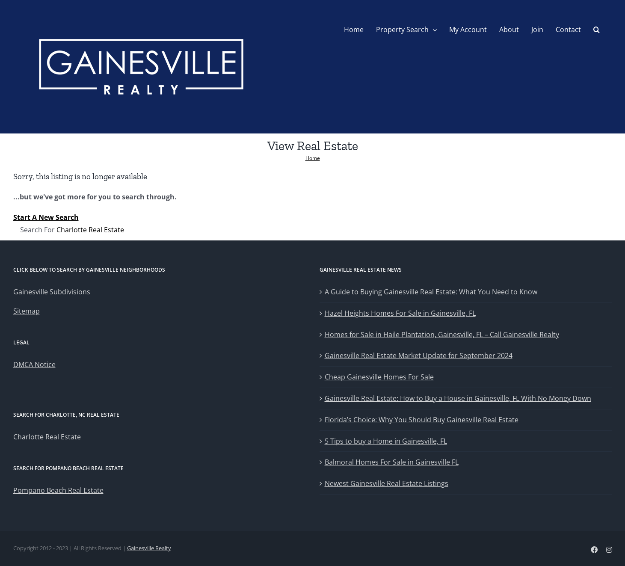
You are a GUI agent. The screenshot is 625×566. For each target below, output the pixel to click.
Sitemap (26, 311)
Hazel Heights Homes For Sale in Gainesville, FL (400, 313)
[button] (596, 29)
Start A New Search (46, 217)
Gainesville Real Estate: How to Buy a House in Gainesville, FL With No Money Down (458, 398)
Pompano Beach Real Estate (58, 490)
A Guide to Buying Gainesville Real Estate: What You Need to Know (431, 291)
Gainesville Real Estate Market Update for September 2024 (418, 355)
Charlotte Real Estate (90, 229)
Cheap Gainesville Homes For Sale (379, 377)
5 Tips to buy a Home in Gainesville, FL (386, 441)
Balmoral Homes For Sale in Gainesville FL (392, 462)
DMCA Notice (34, 364)
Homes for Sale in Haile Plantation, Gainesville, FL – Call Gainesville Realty (442, 334)
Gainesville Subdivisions (51, 291)
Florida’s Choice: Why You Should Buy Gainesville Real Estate (421, 419)
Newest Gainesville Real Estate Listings (386, 483)
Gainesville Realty (149, 548)
